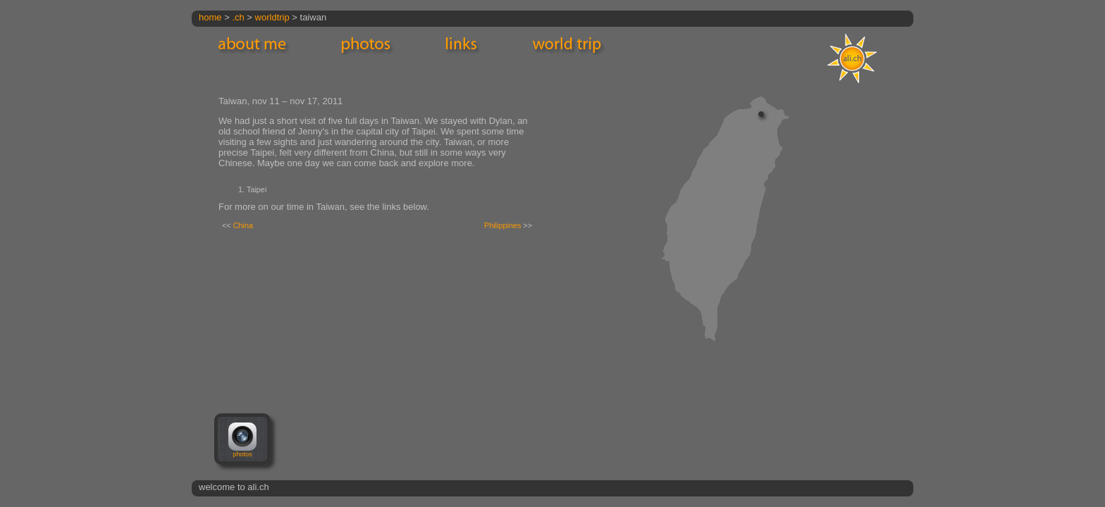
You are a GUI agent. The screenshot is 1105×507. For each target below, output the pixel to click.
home (210, 17)
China (243, 225)
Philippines (502, 225)
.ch (238, 17)
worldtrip (272, 17)
